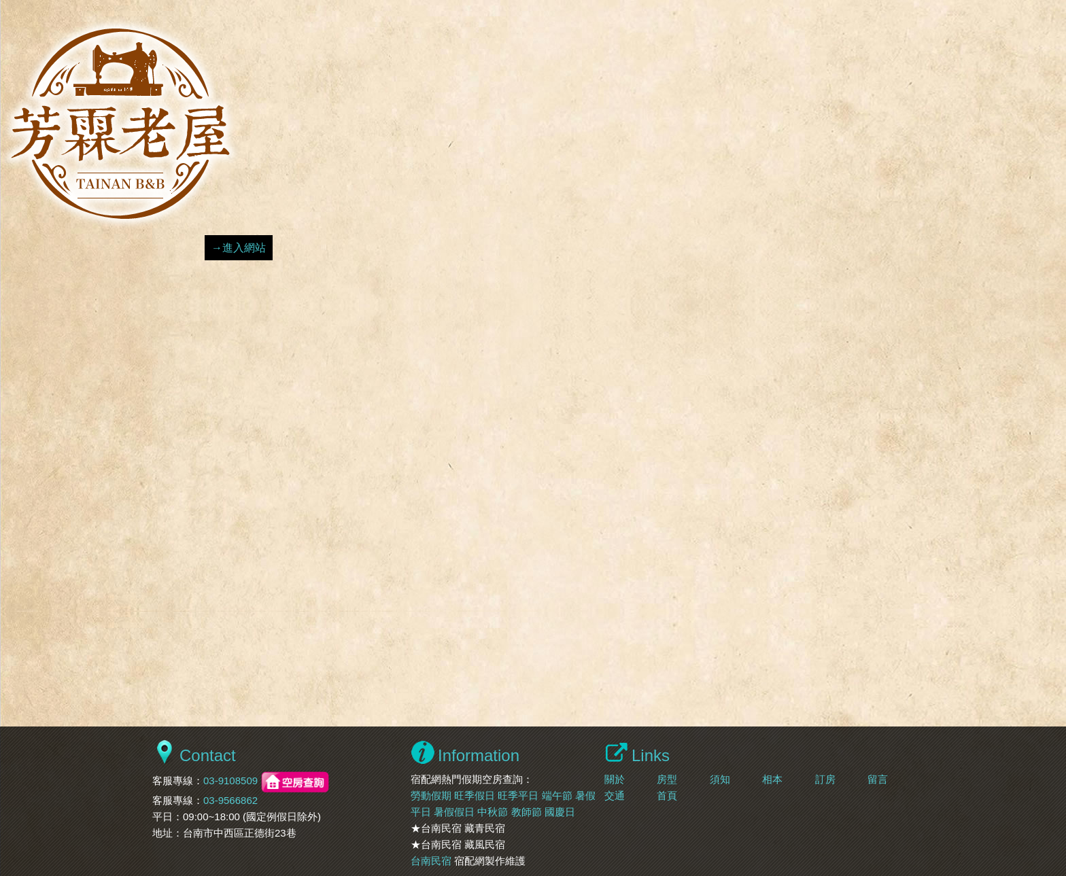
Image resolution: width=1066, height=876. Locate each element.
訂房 (825, 779)
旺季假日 (474, 795)
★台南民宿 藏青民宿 (458, 828)
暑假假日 (454, 812)
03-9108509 (230, 781)
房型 (667, 779)
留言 (877, 779)
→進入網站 (238, 247)
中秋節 (492, 812)
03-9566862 (230, 800)
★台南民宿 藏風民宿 (458, 844)
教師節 (526, 812)
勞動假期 (431, 795)
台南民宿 (431, 860)
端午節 (557, 795)
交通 (614, 795)
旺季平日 (518, 795)
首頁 (667, 795)
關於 (614, 779)
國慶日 (560, 812)
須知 (720, 779)
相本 (772, 779)
